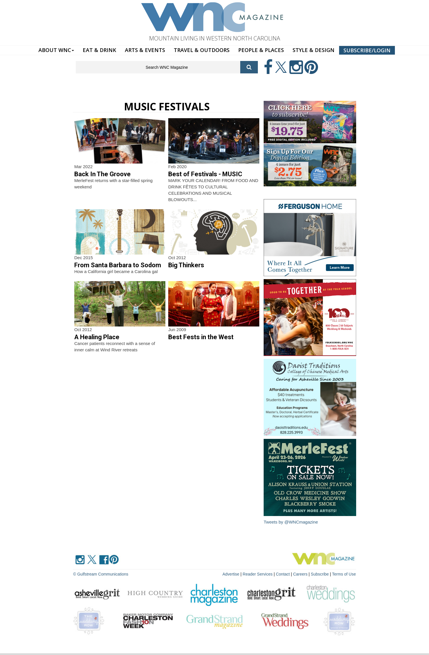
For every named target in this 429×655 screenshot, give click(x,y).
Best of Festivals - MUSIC (205, 174)
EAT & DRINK (99, 50)
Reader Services (258, 574)
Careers (300, 574)
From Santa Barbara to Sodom (117, 265)
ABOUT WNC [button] (56, 50)
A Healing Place (96, 337)
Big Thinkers (186, 265)
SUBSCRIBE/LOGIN (367, 50)
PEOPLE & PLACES (261, 50)
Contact (283, 574)
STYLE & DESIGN (313, 50)
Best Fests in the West (201, 337)
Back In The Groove (102, 174)
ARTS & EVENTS (145, 50)
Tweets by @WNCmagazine (291, 521)
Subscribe (320, 574)
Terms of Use (344, 574)
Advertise (231, 574)
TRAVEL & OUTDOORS (202, 50)
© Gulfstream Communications (100, 574)
